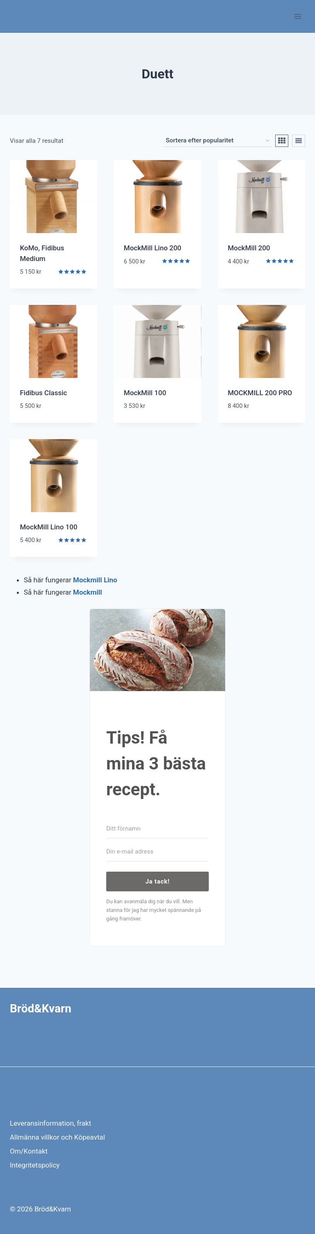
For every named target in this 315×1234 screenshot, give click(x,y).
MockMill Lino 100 (49, 527)
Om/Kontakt (29, 1151)
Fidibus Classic (43, 393)
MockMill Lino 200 (152, 248)
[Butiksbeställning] (218, 141)
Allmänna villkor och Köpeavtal (57, 1137)
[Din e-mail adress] (157, 852)
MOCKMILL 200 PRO (260, 393)
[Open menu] (297, 16)
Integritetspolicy (34, 1165)
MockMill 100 (145, 393)
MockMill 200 (249, 248)
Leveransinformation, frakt (50, 1123)
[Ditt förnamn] (157, 829)
